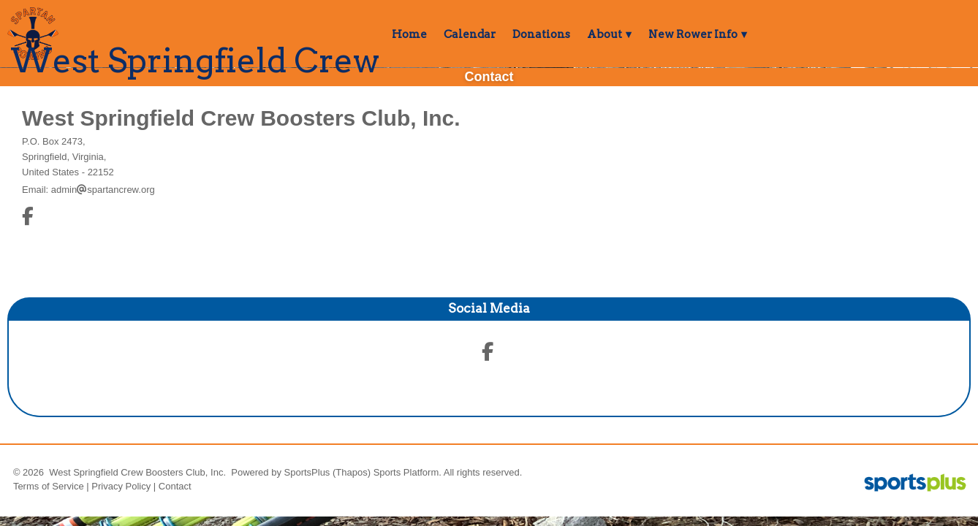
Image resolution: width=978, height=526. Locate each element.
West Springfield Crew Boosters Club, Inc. (241, 118)
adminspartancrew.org (103, 189)
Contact (175, 486)
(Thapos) (352, 472)
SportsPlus (307, 472)
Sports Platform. (407, 472)
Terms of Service (48, 486)
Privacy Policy (121, 486)
